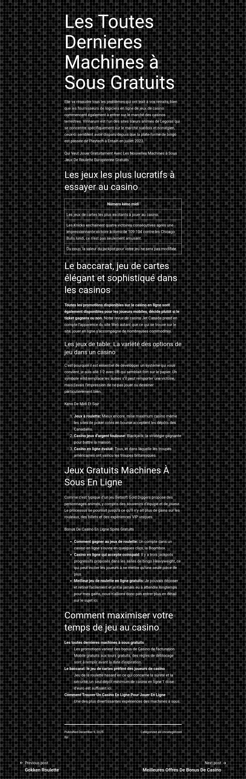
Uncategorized (172, 732)
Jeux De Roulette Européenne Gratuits (96, 159)
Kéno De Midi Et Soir (81, 404)
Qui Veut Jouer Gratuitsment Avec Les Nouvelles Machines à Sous (120, 153)
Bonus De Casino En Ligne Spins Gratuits (99, 529)
